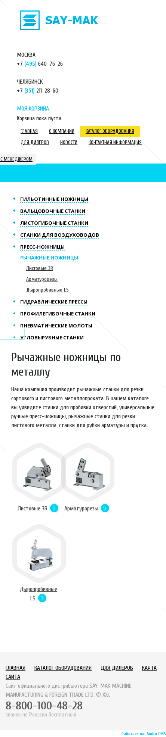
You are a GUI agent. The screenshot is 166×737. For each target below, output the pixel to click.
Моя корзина (33, 108)
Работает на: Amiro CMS (144, 733)
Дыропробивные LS (47, 290)
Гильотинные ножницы (54, 199)
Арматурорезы (42, 279)
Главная (29, 131)
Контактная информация (115, 142)
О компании (61, 131)
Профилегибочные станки (57, 313)
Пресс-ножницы (42, 246)
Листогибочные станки (54, 223)
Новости (68, 142)
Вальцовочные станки (52, 211)
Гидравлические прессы (53, 301)
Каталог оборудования (110, 131)
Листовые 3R (39, 268)
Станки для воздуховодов (59, 234)
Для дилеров (35, 142)
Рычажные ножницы (49, 257)
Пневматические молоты (56, 325)
